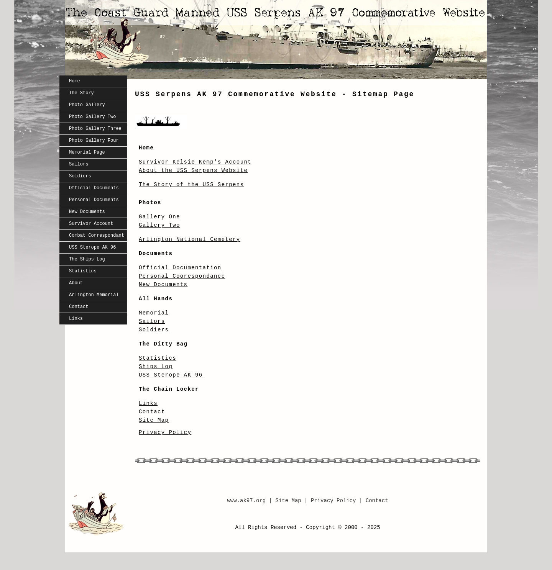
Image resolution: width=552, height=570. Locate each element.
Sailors (78, 164)
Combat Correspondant (96, 235)
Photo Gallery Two (92, 117)
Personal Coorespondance (182, 276)
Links (76, 318)
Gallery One (159, 217)
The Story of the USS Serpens (191, 185)
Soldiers (80, 176)
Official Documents (94, 188)
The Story (81, 93)
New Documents (87, 212)
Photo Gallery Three (95, 128)
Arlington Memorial (94, 295)
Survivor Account (91, 223)
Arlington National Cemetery (189, 239)
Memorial (154, 313)
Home (74, 81)
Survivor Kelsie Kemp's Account (195, 162)
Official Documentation (180, 268)
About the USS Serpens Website (193, 170)
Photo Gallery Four (94, 140)
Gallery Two (159, 225)
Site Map (154, 420)
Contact (78, 307)
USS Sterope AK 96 (92, 247)
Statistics (83, 271)
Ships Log (155, 367)
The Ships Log (87, 259)
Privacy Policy (165, 432)
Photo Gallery (87, 105)
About (76, 283)
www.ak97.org (246, 501)
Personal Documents (94, 200)
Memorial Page (87, 152)
